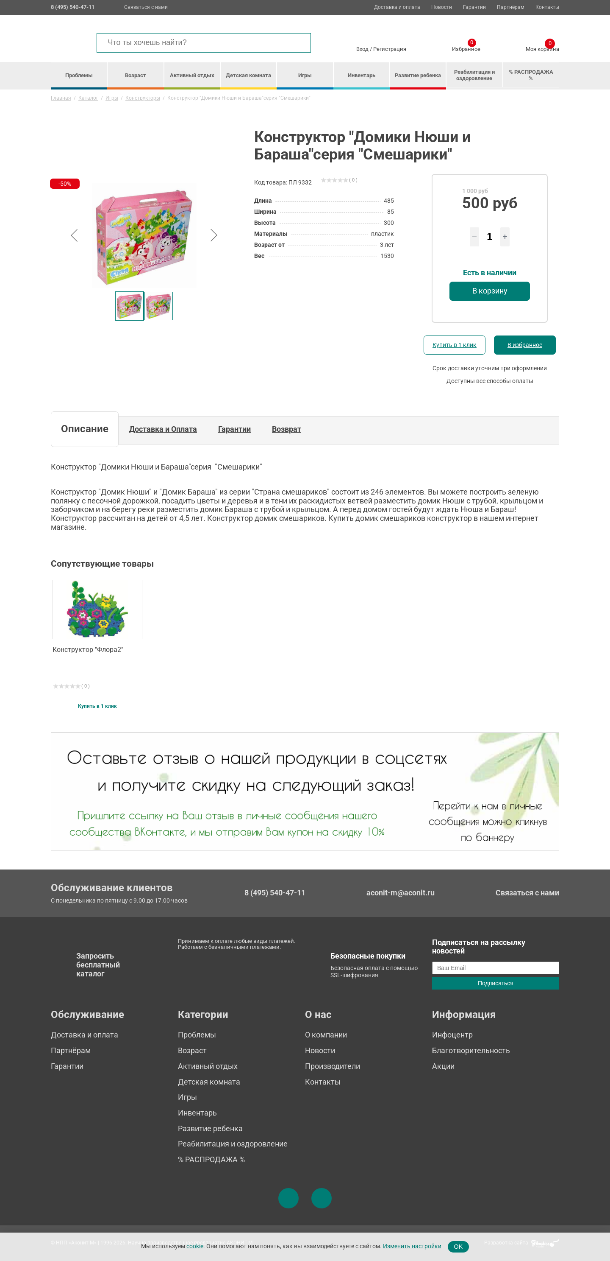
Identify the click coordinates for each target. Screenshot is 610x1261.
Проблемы (79, 75)
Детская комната (248, 75)
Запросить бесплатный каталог (98, 964)
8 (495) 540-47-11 (274, 893)
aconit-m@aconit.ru (400, 892)
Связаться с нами (146, 7)
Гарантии (474, 7)
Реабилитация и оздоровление (474, 75)
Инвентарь (361, 75)
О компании (326, 1034)
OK (458, 1246)
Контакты (547, 7)
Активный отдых (192, 75)
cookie (194, 1246)
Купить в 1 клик (455, 344)
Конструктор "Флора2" (88, 650)
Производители (332, 1066)
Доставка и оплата (397, 7)
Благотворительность (471, 1050)
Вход (362, 49)
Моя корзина (542, 47)
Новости (441, 7)
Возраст (135, 75)
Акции (443, 1066)
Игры (305, 75)
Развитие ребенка (418, 75)
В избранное (524, 344)
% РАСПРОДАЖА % (531, 75)
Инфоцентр (452, 1034)
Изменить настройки (412, 1246)
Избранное (466, 47)
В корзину (489, 290)
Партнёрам (510, 7)
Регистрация (389, 49)
